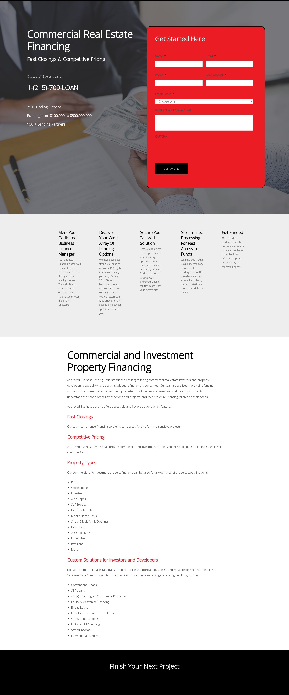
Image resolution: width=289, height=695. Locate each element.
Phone (160, 75)
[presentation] (185, 149)
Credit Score (164, 94)
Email (211, 56)
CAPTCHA (161, 136)
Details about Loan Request (173, 110)
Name (160, 56)
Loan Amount (216, 75)
